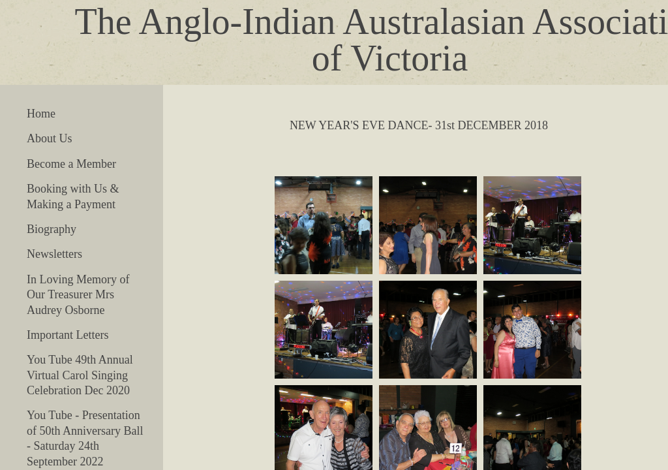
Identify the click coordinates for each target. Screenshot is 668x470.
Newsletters (54, 253)
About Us (49, 138)
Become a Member (71, 163)
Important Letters (67, 334)
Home (41, 113)
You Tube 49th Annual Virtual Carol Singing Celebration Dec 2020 (80, 375)
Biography (51, 229)
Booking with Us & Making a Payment (73, 196)
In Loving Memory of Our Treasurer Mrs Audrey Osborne (78, 295)
